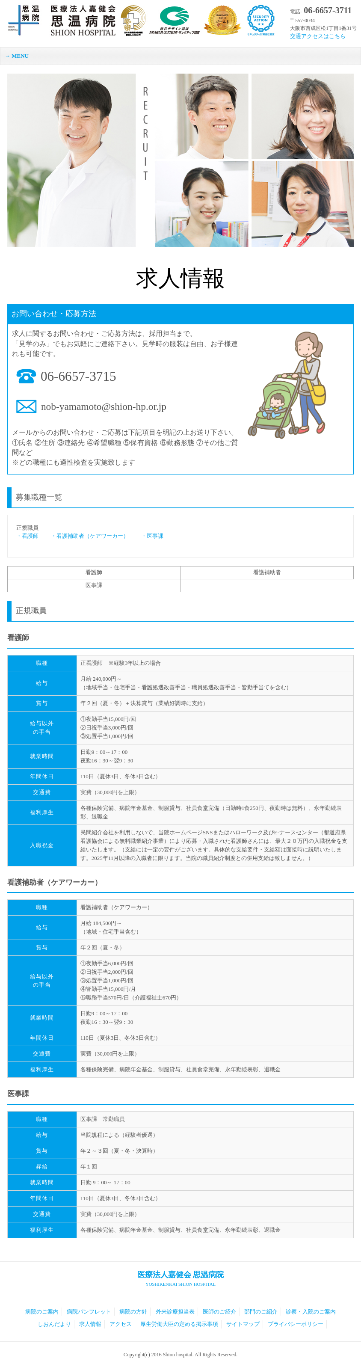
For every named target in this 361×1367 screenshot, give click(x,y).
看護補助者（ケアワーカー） (54, 882)
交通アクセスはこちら (318, 36)
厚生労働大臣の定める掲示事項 (179, 1324)
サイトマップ (243, 1324)
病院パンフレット (89, 1311)
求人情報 (90, 1324)
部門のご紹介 (261, 1311)
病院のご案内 (42, 1311)
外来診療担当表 (175, 1311)
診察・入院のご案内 (311, 1311)
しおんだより (54, 1324)
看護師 (94, 572)
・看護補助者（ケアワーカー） (84, 536)
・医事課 (146, 536)
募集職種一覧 (39, 497)
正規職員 (31, 610)
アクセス (120, 1324)
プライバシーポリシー (295, 1324)
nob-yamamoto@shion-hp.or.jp (103, 406)
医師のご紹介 (219, 1311)
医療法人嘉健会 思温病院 (180, 1278)
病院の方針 (133, 1311)
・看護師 (27, 536)
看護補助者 (267, 572)
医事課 (94, 585)
